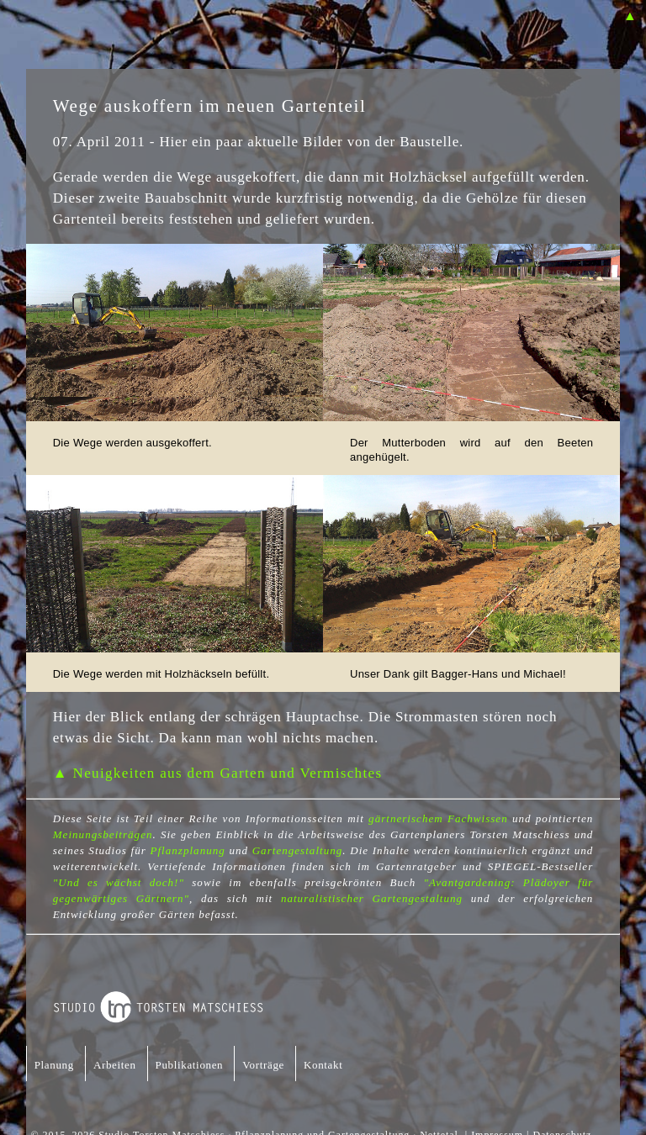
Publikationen (190, 1064)
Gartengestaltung (297, 850)
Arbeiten (114, 1064)
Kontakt (323, 1064)
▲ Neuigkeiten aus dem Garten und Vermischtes (218, 773)
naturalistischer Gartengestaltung (372, 898)
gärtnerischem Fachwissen (438, 818)
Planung (54, 1064)
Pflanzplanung (187, 850)
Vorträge (263, 1064)
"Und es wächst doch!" (118, 882)
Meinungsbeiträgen (103, 834)
